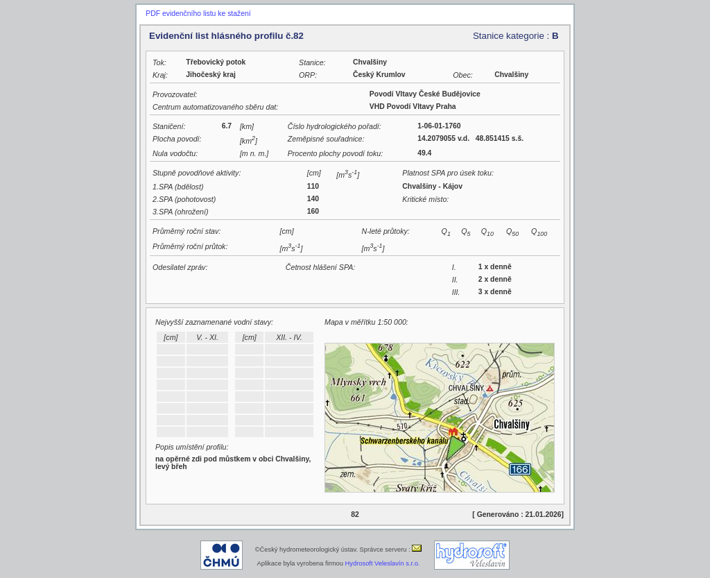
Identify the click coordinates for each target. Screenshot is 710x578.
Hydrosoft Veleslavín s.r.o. (382, 563)
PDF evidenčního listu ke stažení (198, 13)
